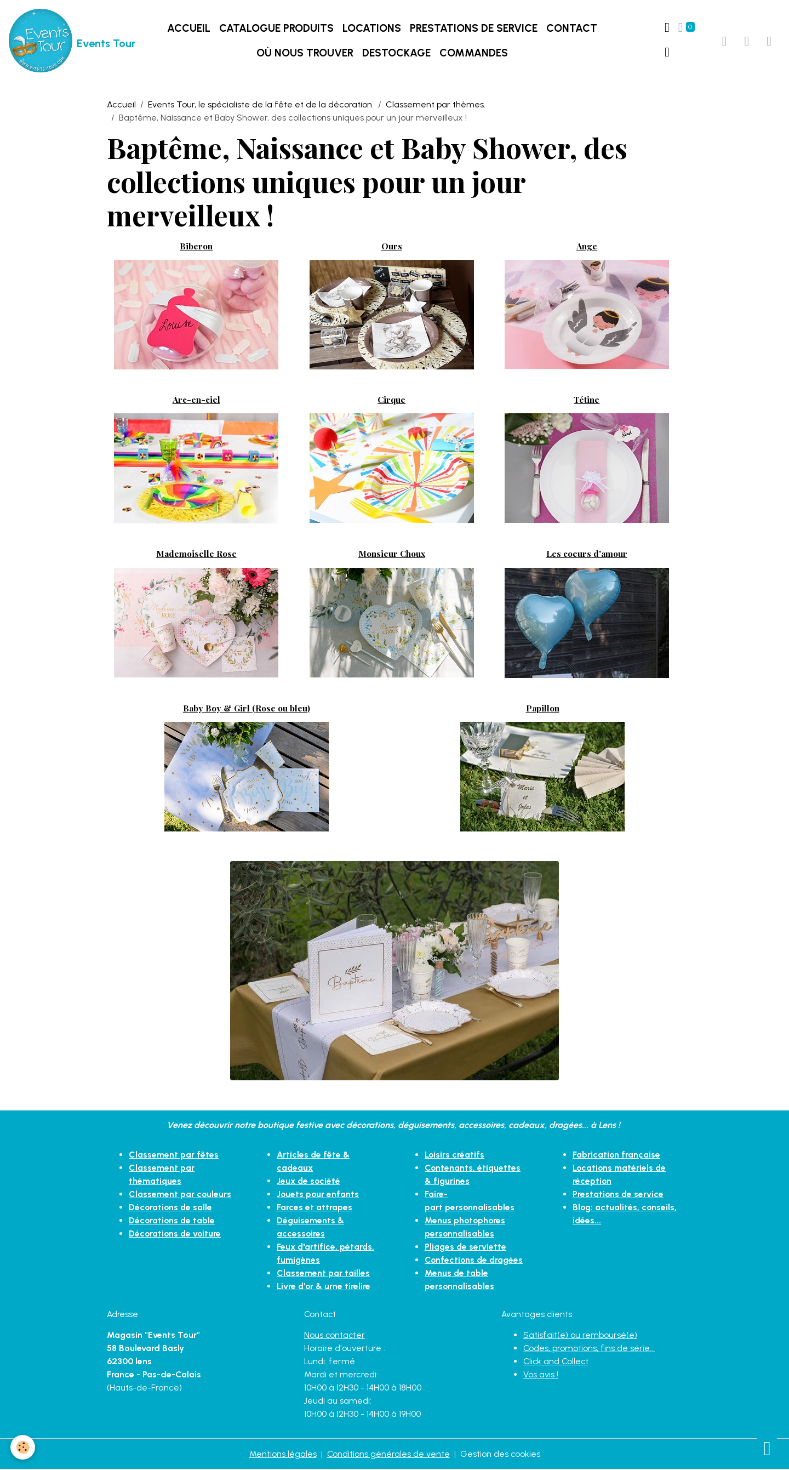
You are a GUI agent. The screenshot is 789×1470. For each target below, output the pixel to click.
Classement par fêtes (174, 1155)
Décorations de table (172, 1221)
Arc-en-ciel (196, 400)
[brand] (59, 42)
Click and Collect (557, 1362)
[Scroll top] (767, 1448)
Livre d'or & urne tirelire (324, 1287)
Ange (586, 246)
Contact (571, 28)
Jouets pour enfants (318, 1195)
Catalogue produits (276, 28)
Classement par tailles (323, 1274)
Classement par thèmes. (435, 105)
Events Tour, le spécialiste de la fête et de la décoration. (261, 105)
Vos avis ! (540, 1375)
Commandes (473, 53)
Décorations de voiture (176, 1234)
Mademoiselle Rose (196, 554)
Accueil (188, 28)
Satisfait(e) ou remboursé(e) (580, 1335)
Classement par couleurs (180, 1195)
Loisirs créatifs (455, 1155)
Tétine (586, 400)
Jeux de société (309, 1182)
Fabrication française (617, 1155)
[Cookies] (23, 1447)
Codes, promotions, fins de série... (589, 1348)
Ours (391, 246)
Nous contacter (335, 1335)
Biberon (196, 246)
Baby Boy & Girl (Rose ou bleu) (246, 709)
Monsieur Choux (391, 554)
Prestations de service (474, 28)
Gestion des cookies (500, 1454)
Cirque (391, 400)
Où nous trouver (304, 53)
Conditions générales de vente (388, 1454)
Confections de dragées (475, 1261)
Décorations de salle (171, 1208)
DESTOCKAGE (396, 53)
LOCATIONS (371, 28)
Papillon (542, 709)
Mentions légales (282, 1454)
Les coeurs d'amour (586, 554)
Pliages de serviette (466, 1248)
